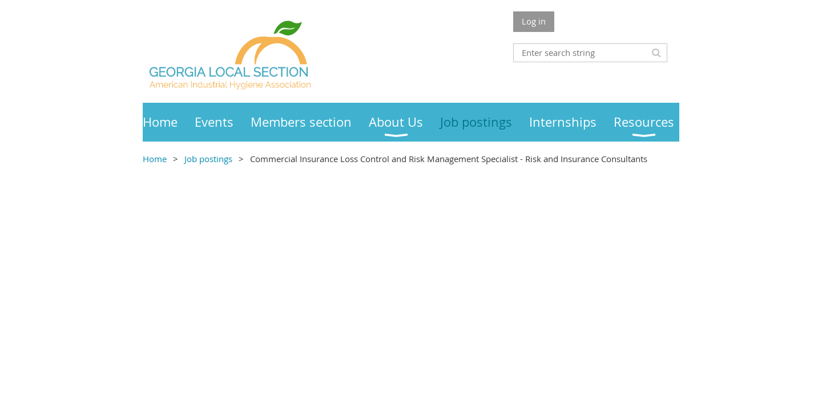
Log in (534, 21)
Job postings (208, 158)
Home (155, 158)
